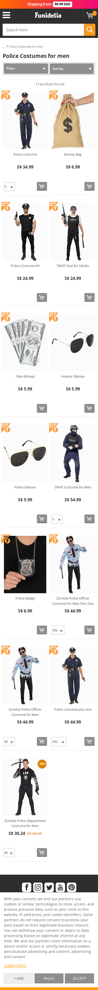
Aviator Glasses (73, 376)
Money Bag (73, 154)
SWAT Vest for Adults (73, 265)
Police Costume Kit (25, 265)
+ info (19, 978)
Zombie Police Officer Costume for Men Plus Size (73, 601)
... (4, 47)
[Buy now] (42, 186)
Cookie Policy (15, 965)
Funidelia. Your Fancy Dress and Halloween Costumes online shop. (48, 15)
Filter (11, 68)
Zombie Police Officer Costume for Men (25, 712)
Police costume (25, 154)
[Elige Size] (9, 186)
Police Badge (25, 598)
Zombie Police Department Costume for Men (25, 823)
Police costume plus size (72, 709)
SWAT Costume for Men (73, 487)
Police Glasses (25, 487)
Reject (49, 978)
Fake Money (25, 376)
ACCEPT (79, 978)
